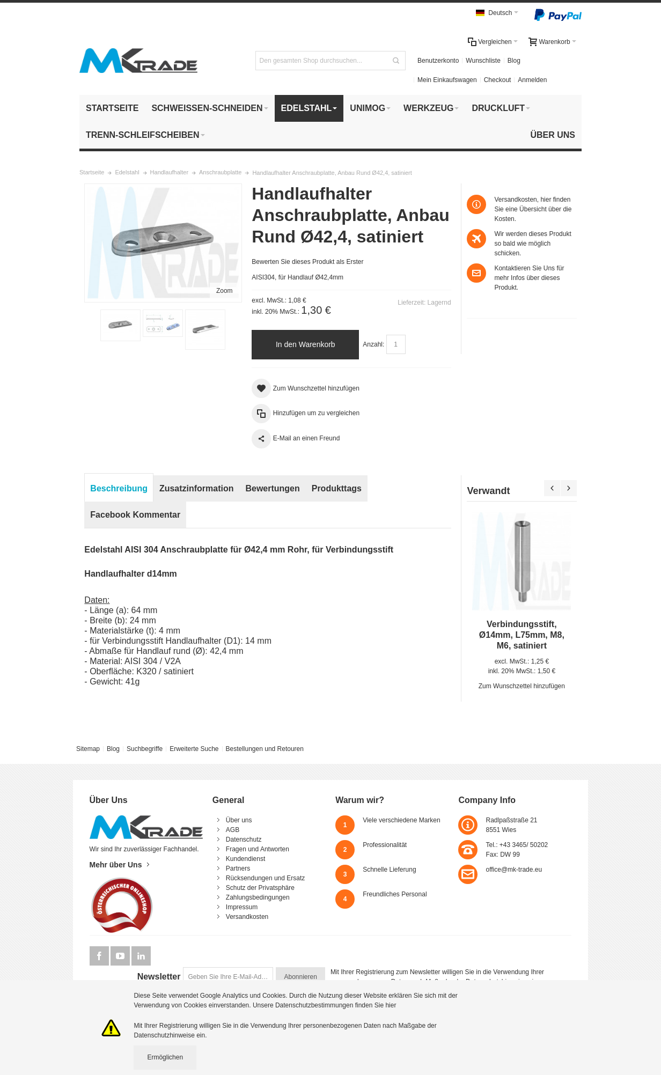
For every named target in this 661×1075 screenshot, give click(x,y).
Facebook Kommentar (135, 514)
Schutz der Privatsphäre (260, 888)
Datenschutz (244, 839)
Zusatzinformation (196, 488)
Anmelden (532, 80)
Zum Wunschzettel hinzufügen (522, 686)
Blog (514, 60)
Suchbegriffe (145, 749)
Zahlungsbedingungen (258, 897)
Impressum (242, 907)
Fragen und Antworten (257, 849)
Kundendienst (245, 859)
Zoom (224, 290)
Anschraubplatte (220, 172)
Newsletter (159, 976)
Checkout (497, 80)
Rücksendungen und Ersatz (265, 878)
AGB (232, 830)
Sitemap (88, 749)
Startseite (91, 172)
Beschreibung (119, 488)
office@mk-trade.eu (514, 869)
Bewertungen (272, 488)
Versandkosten (247, 917)
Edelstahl (127, 172)
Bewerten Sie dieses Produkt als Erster (307, 262)
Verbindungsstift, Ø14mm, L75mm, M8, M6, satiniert (521, 635)
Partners (238, 868)
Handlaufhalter (169, 172)
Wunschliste (483, 60)
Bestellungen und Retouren (264, 749)
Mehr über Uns (116, 864)
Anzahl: (373, 344)
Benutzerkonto (438, 60)
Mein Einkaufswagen (447, 80)
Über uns (239, 820)
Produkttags (337, 488)
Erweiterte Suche (194, 749)
